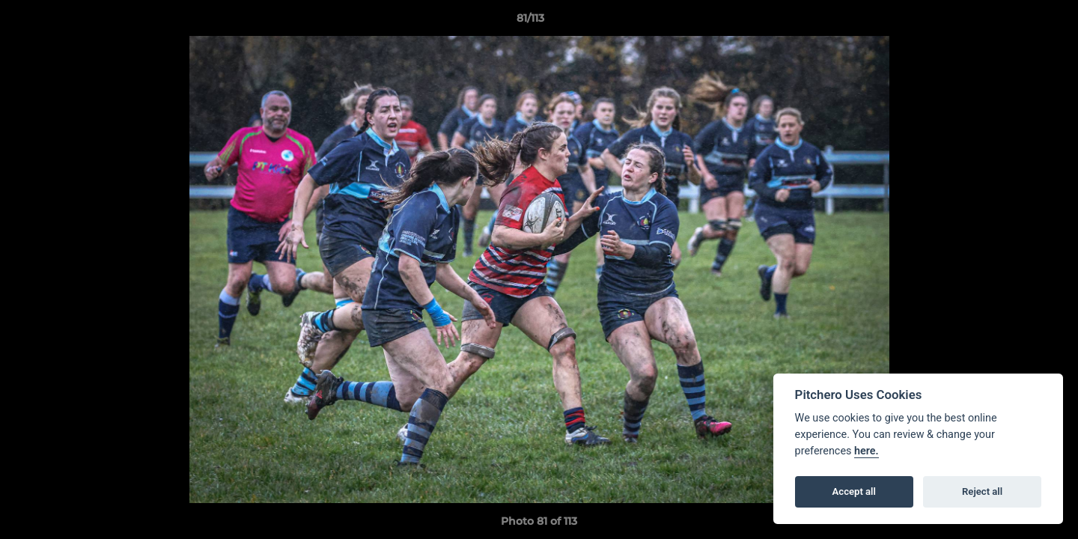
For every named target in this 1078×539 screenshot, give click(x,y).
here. (866, 451)
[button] (1015, 21)
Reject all (982, 491)
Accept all (854, 491)
